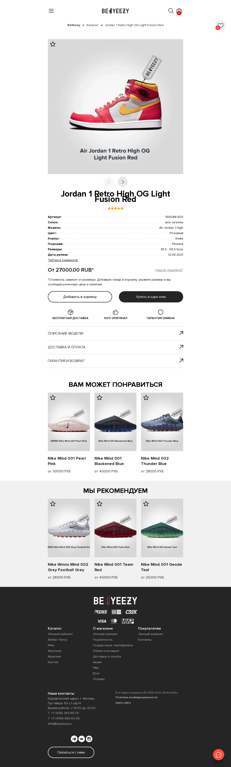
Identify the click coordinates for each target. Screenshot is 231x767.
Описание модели (115, 333)
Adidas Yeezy (57, 640)
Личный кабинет (60, 634)
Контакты (145, 640)
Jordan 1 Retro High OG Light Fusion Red (134, 25)
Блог (96, 673)
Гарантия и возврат (115, 361)
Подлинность (103, 640)
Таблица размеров (63, 260)
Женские (55, 651)
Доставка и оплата (115, 347)
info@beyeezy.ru (60, 724)
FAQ (96, 668)
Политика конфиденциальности (136, 697)
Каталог (92, 25)
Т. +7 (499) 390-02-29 (64, 718)
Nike (51, 645)
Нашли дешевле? (169, 270)
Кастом (53, 662)
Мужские (54, 656)
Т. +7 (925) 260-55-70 (63, 713)
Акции (97, 662)
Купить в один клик (151, 297)
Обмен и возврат (106, 651)
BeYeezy (73, 25)
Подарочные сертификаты (113, 645)
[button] (123, 182)
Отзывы (99, 679)
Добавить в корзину (80, 297)
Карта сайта (123, 702)
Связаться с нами (71, 752)
